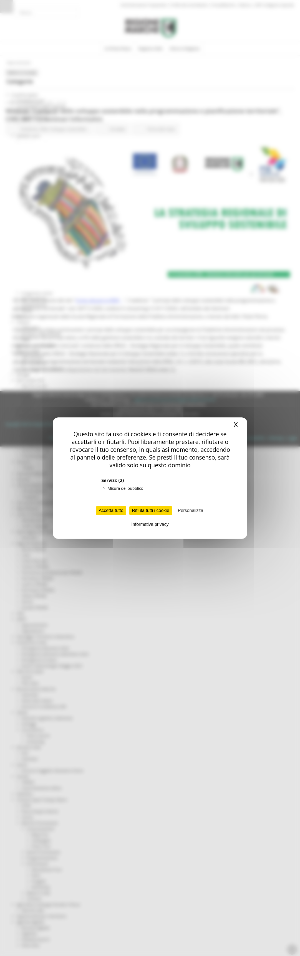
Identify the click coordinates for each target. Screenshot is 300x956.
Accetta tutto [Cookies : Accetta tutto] (111, 510)
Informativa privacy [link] (149, 524)
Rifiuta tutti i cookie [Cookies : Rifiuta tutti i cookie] (150, 510)
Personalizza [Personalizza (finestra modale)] (190, 510)
